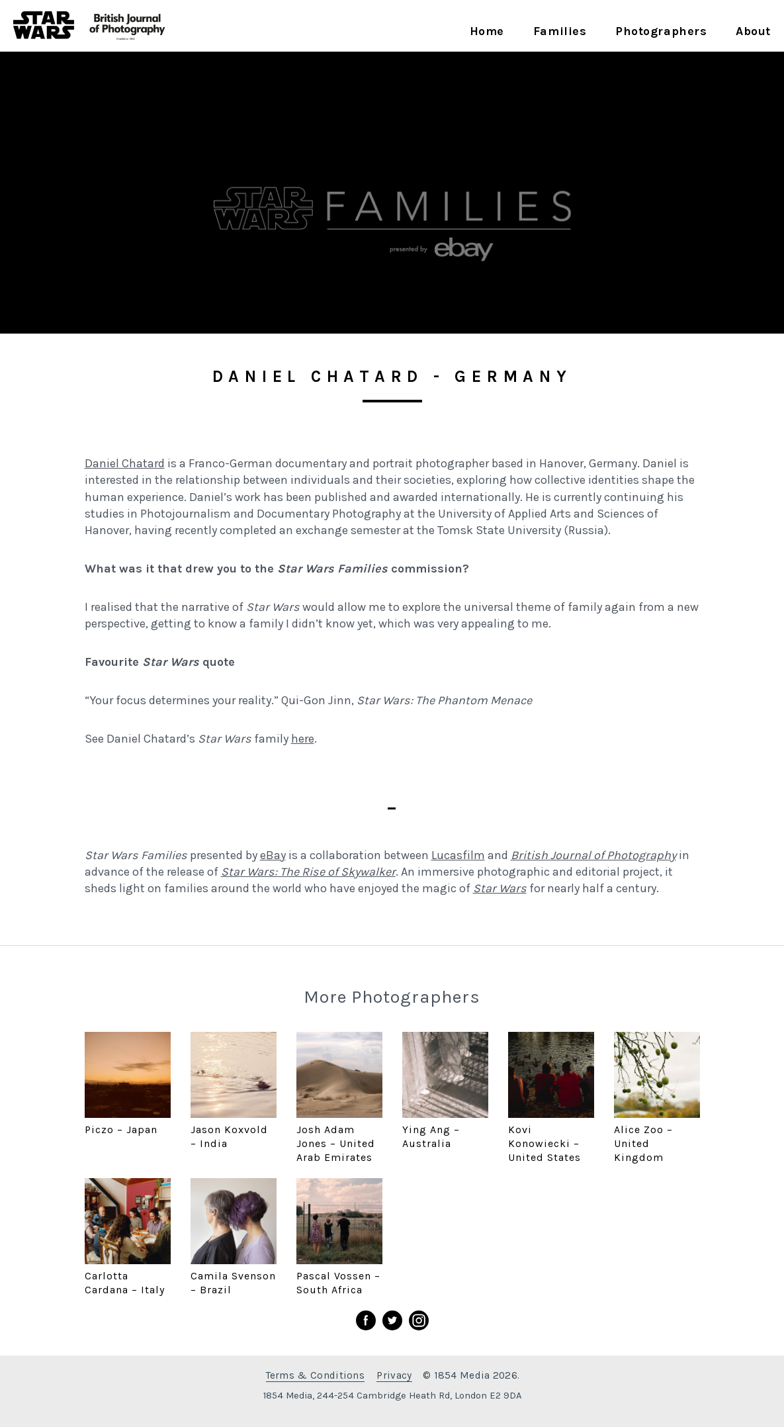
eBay (273, 855)
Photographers (661, 31)
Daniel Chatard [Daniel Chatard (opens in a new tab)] (125, 463)
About (753, 31)
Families (559, 31)
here (302, 738)
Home (487, 31)
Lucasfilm (458, 855)
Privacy (394, 1375)
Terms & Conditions (315, 1375)
